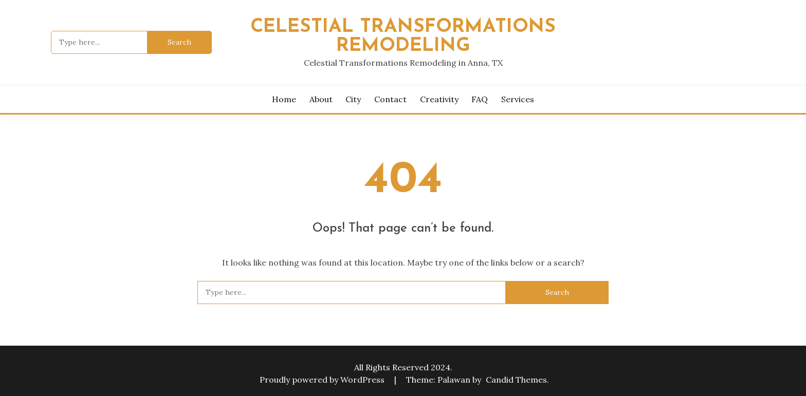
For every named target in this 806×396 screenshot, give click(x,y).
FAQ (479, 99)
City (353, 99)
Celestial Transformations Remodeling (403, 36)
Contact (390, 99)
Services (517, 99)
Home (284, 99)
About (321, 99)
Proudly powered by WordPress (323, 379)
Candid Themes (516, 379)
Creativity (439, 99)
